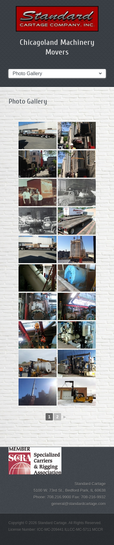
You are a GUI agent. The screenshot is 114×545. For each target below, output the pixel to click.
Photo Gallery (28, 101)
